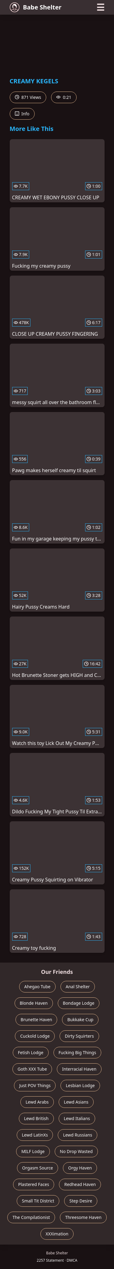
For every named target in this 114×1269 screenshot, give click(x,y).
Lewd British (36, 1118)
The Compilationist (31, 1217)
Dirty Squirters (79, 1036)
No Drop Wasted (76, 1151)
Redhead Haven (80, 1184)
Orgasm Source (37, 1168)
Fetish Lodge (30, 1052)
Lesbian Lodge (80, 1085)
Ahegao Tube (37, 986)
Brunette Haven (36, 1019)
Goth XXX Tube (32, 1069)
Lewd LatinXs (35, 1135)
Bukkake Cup (80, 1019)
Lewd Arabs (37, 1102)
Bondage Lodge (79, 1003)
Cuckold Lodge (35, 1036)
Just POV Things (34, 1085)
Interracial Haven (79, 1069)
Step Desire (80, 1201)
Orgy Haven (80, 1168)
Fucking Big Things (77, 1052)
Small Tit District (38, 1201)
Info (22, 114)
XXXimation (57, 1234)
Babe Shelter (36, 7)
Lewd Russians (77, 1135)
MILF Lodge (33, 1151)
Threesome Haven (83, 1217)
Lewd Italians (77, 1118)
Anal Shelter (78, 986)
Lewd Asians (76, 1102)
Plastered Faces (33, 1184)
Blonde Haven (34, 1003)
